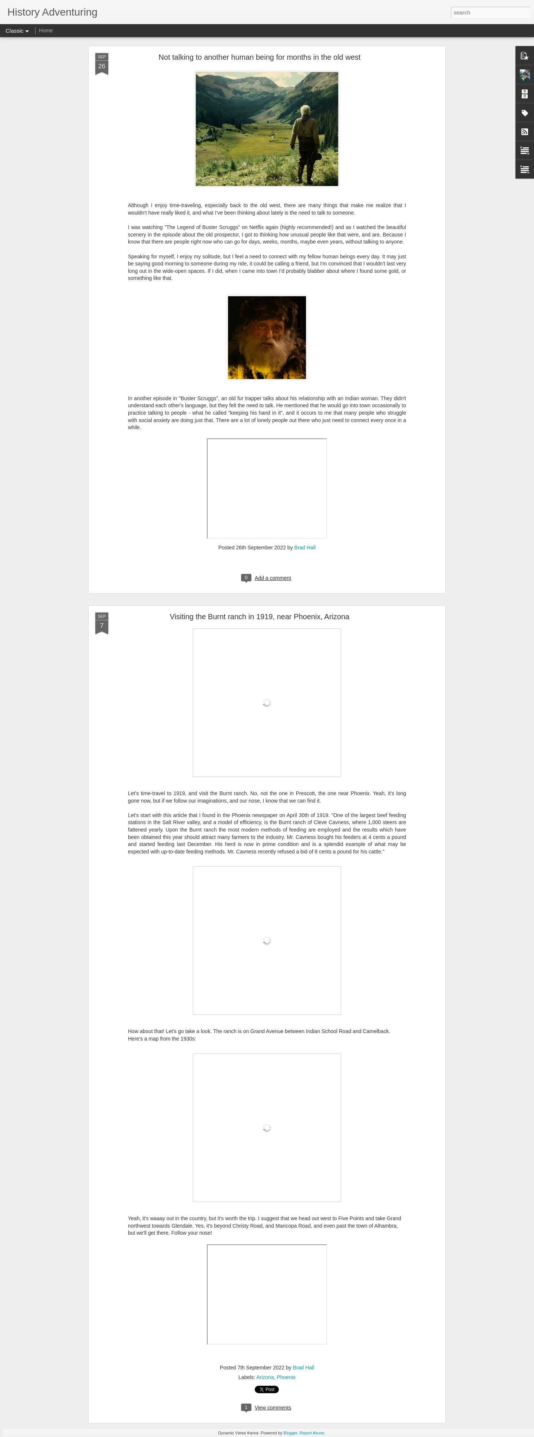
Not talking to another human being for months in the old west (260, 57)
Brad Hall (305, 548)
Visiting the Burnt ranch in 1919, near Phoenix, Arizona (259, 617)
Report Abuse (312, 1433)
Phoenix (286, 1377)
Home (46, 30)
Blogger (290, 1433)
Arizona (265, 1377)
